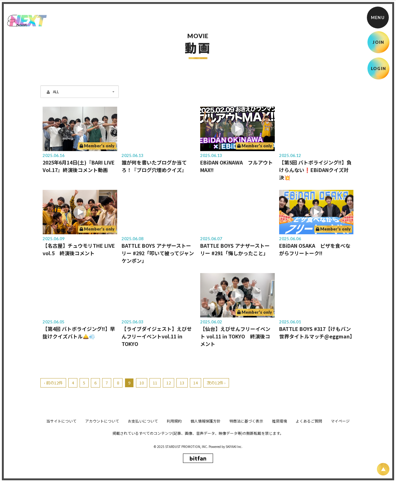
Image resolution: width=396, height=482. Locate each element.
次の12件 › (216, 383)
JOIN (378, 42)
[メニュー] (378, 17)
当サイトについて (61, 465)
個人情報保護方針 (205, 465)
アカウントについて (102, 465)
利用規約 (174, 465)
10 (141, 383)
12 (168, 383)
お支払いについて (143, 465)
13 (182, 383)
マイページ (340, 465)
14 (195, 383)
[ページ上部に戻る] (383, 469)
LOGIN (378, 68)
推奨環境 (279, 465)
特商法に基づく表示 (246, 465)
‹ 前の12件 (53, 383)
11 (155, 383)
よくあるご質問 (309, 465)
